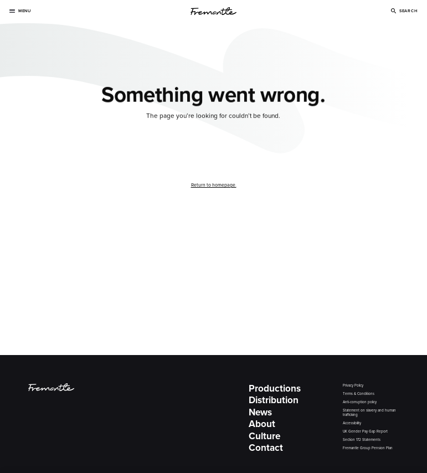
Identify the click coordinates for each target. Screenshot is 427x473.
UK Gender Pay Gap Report (365, 431)
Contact (266, 448)
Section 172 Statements (361, 440)
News (260, 412)
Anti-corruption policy (360, 402)
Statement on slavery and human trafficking (369, 413)
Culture (264, 436)
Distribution (274, 400)
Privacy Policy (353, 385)
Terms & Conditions (358, 394)
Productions (275, 388)
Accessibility (352, 423)
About (262, 424)
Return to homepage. (213, 185)
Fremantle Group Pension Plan (368, 448)
